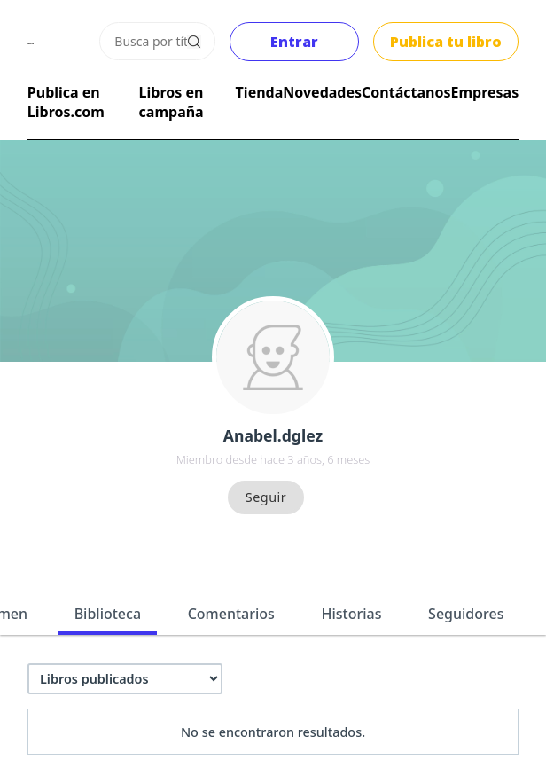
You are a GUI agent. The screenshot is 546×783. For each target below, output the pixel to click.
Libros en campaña (171, 101)
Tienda (260, 92)
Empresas (484, 92)
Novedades (322, 92)
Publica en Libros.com (66, 101)
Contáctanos (406, 92)
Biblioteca (107, 613)
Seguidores (465, 613)
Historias (352, 613)
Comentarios (231, 613)
